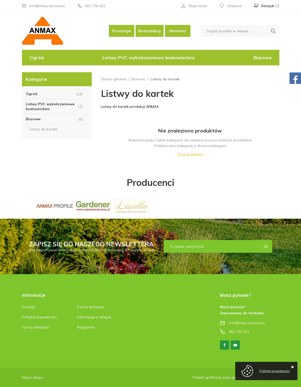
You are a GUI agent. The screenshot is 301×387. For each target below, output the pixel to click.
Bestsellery (149, 30)
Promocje (121, 30)
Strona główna (113, 79)
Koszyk (270, 6)
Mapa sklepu (32, 377)
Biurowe (263, 58)
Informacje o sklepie (94, 317)
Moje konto (198, 6)
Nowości (177, 30)
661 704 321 (95, 6)
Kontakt (28, 307)
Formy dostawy (90, 307)
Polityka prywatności (39, 317)
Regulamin (86, 327)
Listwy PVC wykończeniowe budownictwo (148, 58)
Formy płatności (35, 327)
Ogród (37, 58)
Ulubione (234, 6)
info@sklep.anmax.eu (47, 6)
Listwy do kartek (43, 129)
